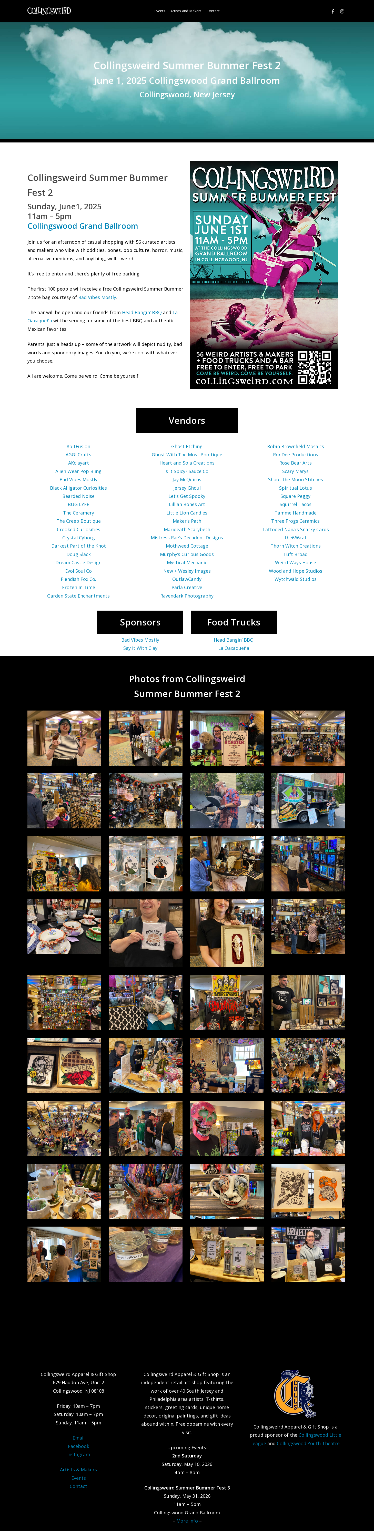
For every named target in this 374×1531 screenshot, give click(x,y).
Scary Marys (295, 471)
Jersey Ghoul (187, 488)
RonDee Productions (295, 454)
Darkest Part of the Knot (78, 546)
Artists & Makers (78, 1469)
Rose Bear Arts (295, 463)
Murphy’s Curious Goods (187, 554)
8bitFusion (78, 446)
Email (79, 1438)
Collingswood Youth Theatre (309, 1443)
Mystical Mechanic (187, 562)
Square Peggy (295, 496)
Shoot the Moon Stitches (295, 479)
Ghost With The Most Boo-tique (187, 454)
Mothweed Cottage (187, 546)
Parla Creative (186, 587)
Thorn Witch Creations (295, 546)
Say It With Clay (140, 648)
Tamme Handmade (296, 513)
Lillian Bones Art (187, 504)
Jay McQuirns (187, 479)
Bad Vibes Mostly (97, 297)
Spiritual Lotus (295, 488)
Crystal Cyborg (78, 538)
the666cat (296, 538)
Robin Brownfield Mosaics (295, 446)
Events (78, 1478)
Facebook (78, 1446)
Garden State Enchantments (78, 596)
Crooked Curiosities (78, 529)
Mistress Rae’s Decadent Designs (187, 538)
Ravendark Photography (187, 596)
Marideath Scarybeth (187, 529)
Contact (78, 1486)
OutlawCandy (186, 579)
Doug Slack (78, 554)
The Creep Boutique (78, 521)
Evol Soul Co (78, 571)
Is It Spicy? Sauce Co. (186, 471)
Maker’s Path (187, 521)
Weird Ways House (295, 562)
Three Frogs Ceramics (295, 521)
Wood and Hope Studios (295, 571)
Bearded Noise (78, 496)
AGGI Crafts (78, 454)
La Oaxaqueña (233, 648)
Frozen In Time (78, 587)
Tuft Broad (295, 554)
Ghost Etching (187, 446)
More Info (187, 1521)
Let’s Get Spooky (186, 496)
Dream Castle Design (78, 562)
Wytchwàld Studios (296, 579)
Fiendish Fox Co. (78, 579)
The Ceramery (78, 513)
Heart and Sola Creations (187, 463)
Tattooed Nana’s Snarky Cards (295, 529)
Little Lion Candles (186, 513)
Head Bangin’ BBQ (142, 312)
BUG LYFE (78, 504)
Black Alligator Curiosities (78, 488)
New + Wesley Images (187, 571)
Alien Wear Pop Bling (78, 471)
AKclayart (78, 463)
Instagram (78, 1454)
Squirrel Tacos (295, 504)
